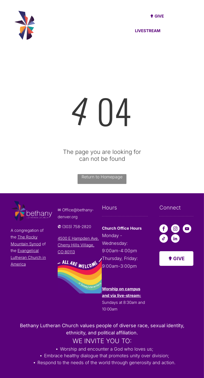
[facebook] (163, 229)
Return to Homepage (102, 176)
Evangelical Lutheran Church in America (28, 257)
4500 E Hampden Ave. (78, 238)
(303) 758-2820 (76, 226)
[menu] (192, 26)
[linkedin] (175, 239)
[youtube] (187, 229)
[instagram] (175, 229)
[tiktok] (163, 239)
